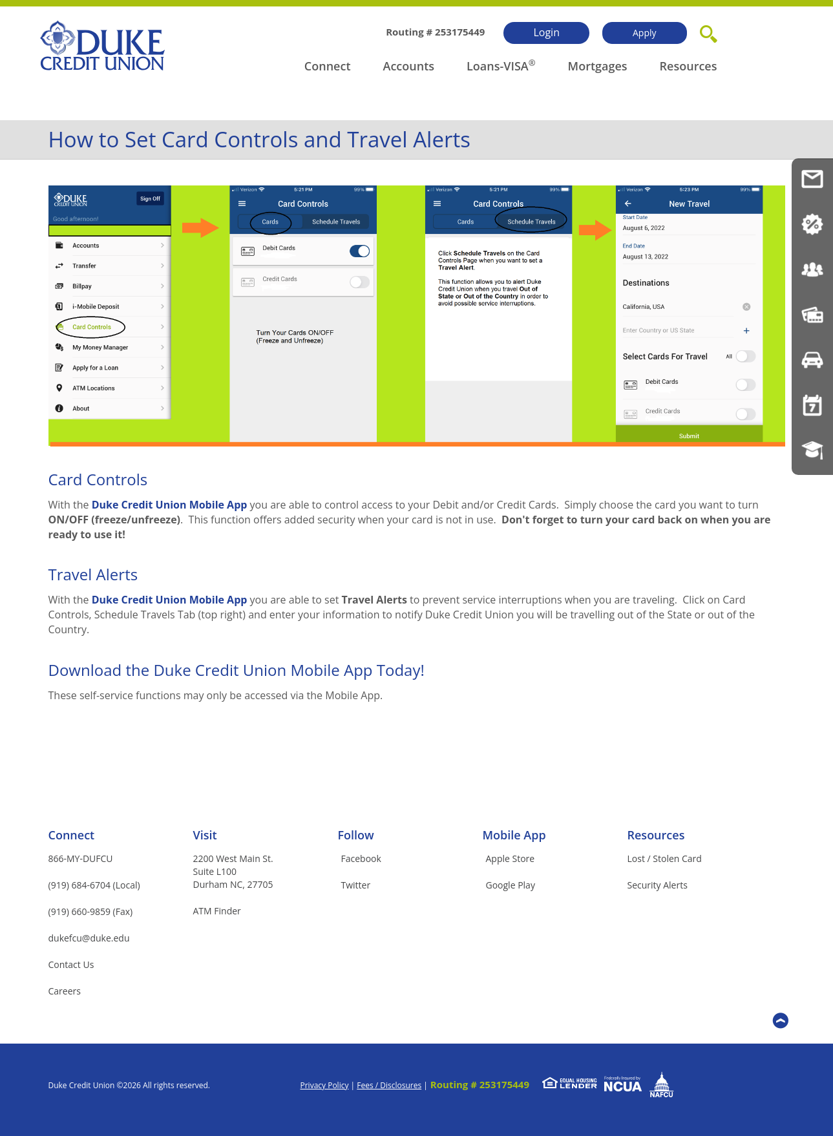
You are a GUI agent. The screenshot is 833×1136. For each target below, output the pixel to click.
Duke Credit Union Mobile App (170, 505)
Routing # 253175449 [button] (479, 1084)
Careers (64, 991)
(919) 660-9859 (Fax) (90, 911)
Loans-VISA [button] (498, 66)
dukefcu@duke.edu (89, 938)
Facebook (361, 858)
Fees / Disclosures (389, 1085)
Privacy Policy (324, 1085)
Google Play (510, 885)
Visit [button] (205, 835)
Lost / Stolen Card (664, 858)
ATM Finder (217, 911)
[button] (708, 32)
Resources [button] (688, 66)
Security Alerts (657, 885)
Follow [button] (356, 835)
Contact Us (71, 964)
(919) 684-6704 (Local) (94, 885)
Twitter (356, 885)
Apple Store (510, 858)
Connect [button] (327, 66)
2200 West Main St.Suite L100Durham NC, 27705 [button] (233, 871)
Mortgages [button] (597, 66)
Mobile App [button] (514, 835)
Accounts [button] (409, 66)
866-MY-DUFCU (80, 858)
